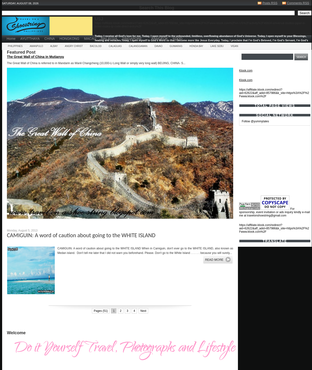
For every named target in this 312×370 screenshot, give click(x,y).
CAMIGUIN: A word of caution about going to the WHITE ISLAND (81, 235)
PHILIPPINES (15, 46)
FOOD (177, 39)
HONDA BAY (196, 46)
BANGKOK (159, 39)
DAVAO (159, 46)
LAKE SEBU (217, 46)
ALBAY (54, 46)
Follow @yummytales (255, 121)
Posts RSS (269, 3)
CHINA (49, 39)
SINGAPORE (132, 39)
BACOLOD (96, 46)
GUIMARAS (176, 46)
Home (11, 39)
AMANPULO (36, 46)
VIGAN (234, 46)
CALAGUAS (115, 46)
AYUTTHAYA (30, 39)
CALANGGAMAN (138, 46)
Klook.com (245, 70)
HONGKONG (69, 39)
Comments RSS (298, 3)
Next (143, 311)
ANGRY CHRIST (74, 46)
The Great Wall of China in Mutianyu (35, 57)
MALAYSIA (109, 39)
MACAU (90, 39)
